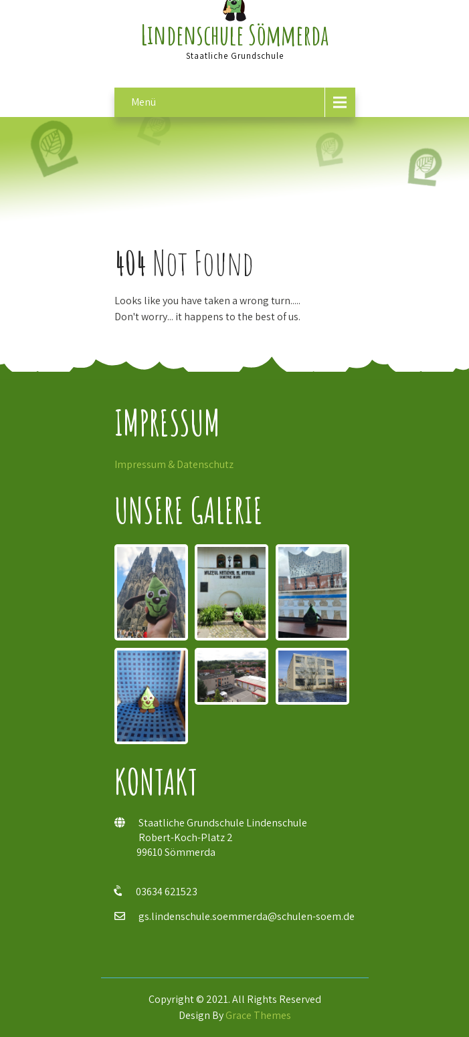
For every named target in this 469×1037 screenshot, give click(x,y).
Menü (143, 102)
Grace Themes (258, 1015)
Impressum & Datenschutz (173, 464)
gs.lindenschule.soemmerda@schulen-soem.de (246, 916)
